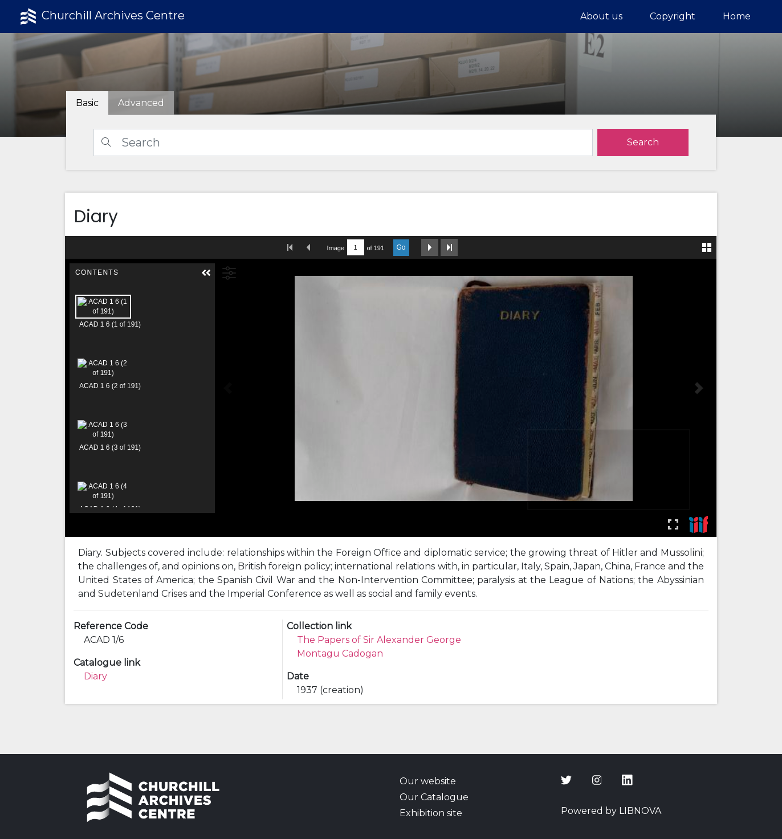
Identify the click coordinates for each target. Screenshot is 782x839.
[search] (643, 142)
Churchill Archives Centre (101, 16)
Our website (428, 781)
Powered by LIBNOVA (611, 810)
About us (601, 16)
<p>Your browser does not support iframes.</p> (390, 386)
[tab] (141, 103)
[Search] (343, 142)
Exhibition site (431, 813)
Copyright (672, 16)
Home (737, 16)
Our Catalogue (434, 797)
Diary (95, 676)
